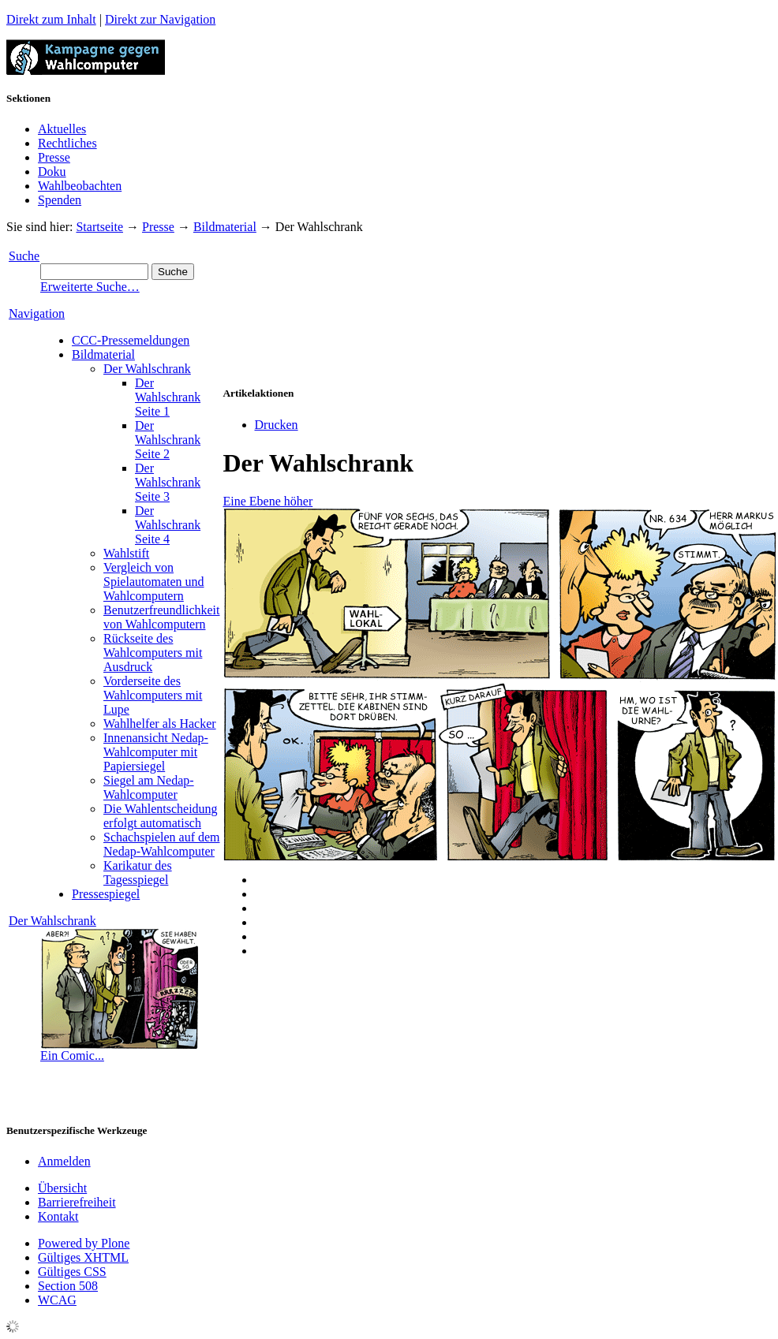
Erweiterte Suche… (90, 286)
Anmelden (64, 1161)
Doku (52, 171)
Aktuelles (62, 129)
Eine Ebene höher (268, 501)
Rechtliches (67, 143)
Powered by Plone (83, 1243)
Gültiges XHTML (83, 1257)
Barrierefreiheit (77, 1202)
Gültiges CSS (72, 1271)
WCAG (57, 1300)
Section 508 (68, 1285)
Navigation (37, 313)
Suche (24, 256)
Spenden (59, 200)
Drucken (276, 424)
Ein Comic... (72, 1055)
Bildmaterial (224, 226)
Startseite (99, 226)
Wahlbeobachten (80, 185)
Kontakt (58, 1216)
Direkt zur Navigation (160, 19)
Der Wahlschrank (52, 920)
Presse (54, 157)
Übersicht (62, 1188)
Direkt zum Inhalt (51, 19)
